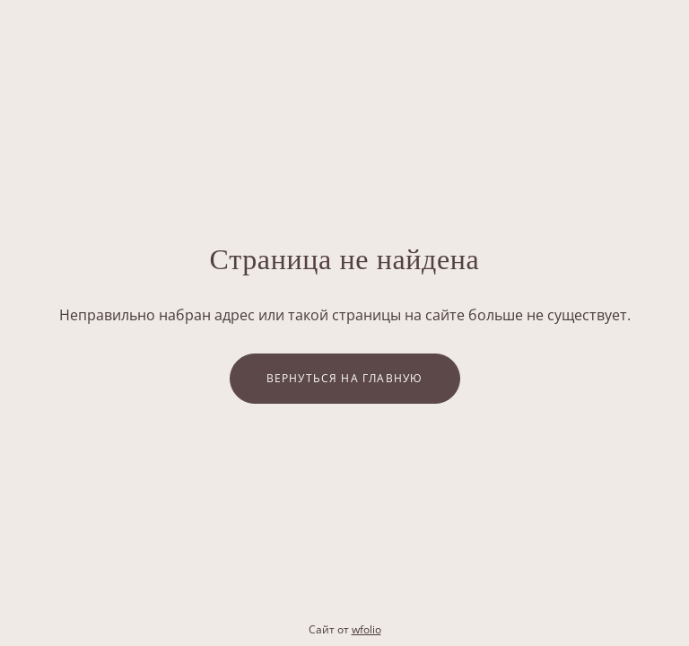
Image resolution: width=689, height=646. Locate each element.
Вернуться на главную (344, 378)
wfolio (366, 629)
